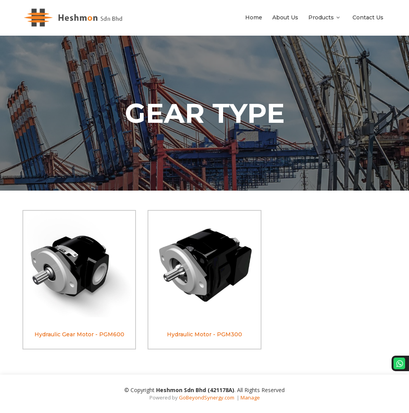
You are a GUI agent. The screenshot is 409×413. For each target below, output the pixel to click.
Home (253, 17)
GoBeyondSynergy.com (206, 397)
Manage (250, 397)
